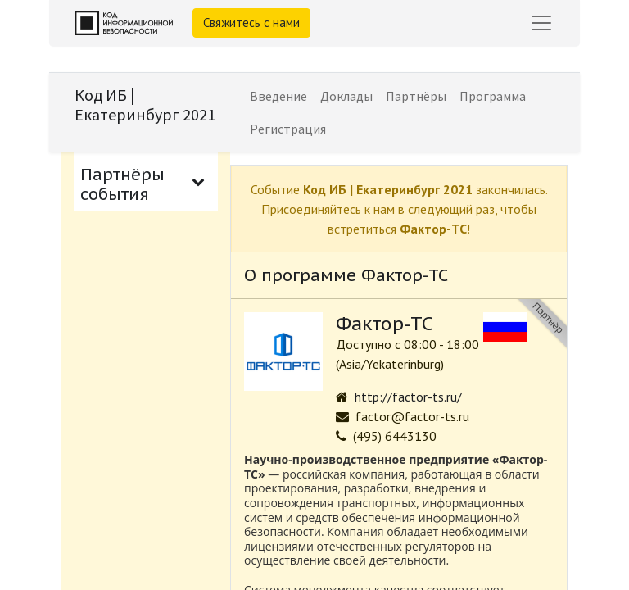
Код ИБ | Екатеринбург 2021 (145, 104)
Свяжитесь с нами (251, 22)
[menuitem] (278, 95)
